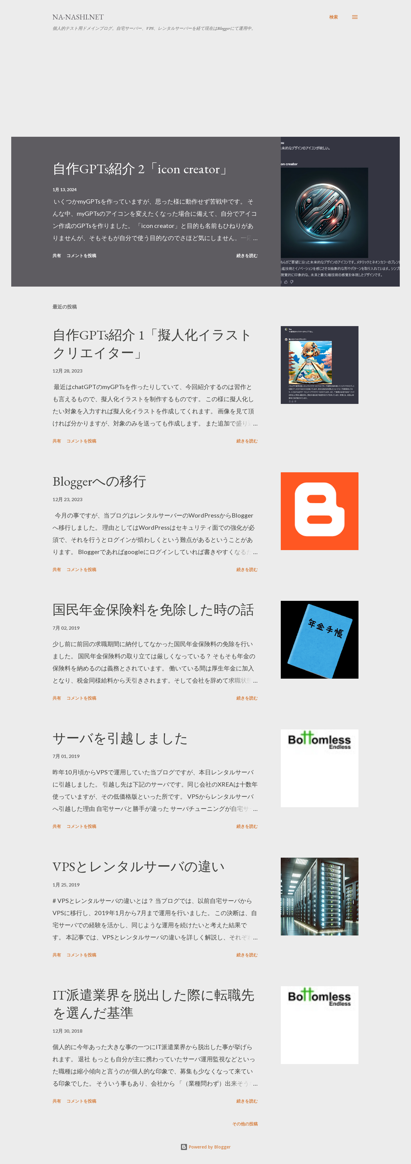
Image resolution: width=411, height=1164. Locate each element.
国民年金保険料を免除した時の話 (153, 609)
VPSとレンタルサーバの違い (139, 866)
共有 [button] (57, 255)
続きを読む (247, 255)
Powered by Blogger (205, 1147)
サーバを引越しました (120, 738)
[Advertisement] (205, 91)
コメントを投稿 (81, 255)
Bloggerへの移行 (99, 481)
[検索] (333, 17)
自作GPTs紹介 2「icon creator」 (143, 168)
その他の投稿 (245, 1123)
